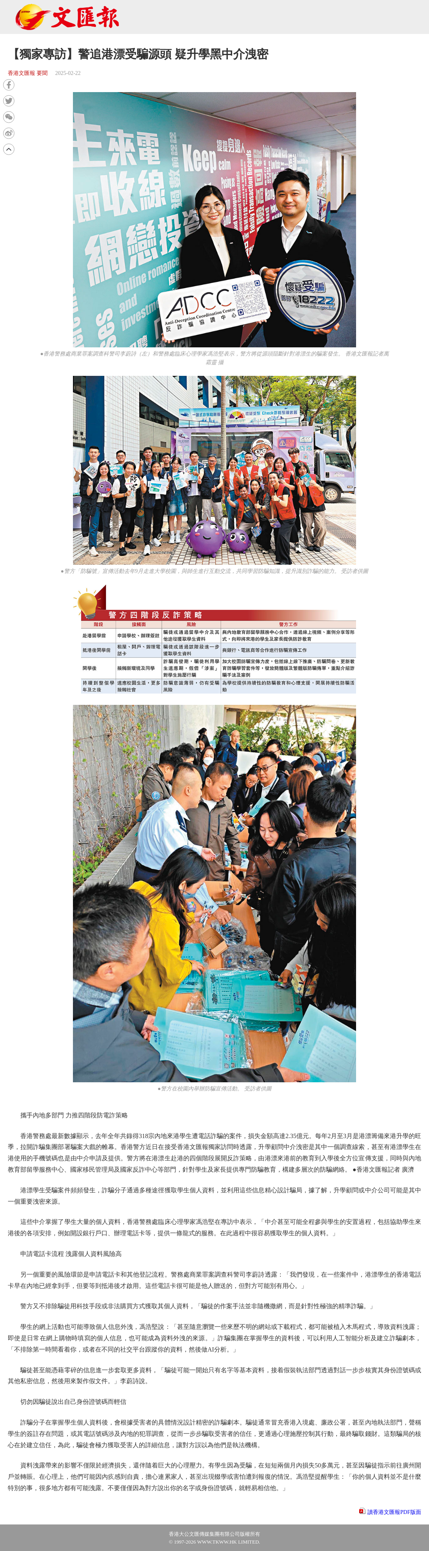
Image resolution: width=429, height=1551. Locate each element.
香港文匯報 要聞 (28, 73)
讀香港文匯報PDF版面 (394, 1512)
